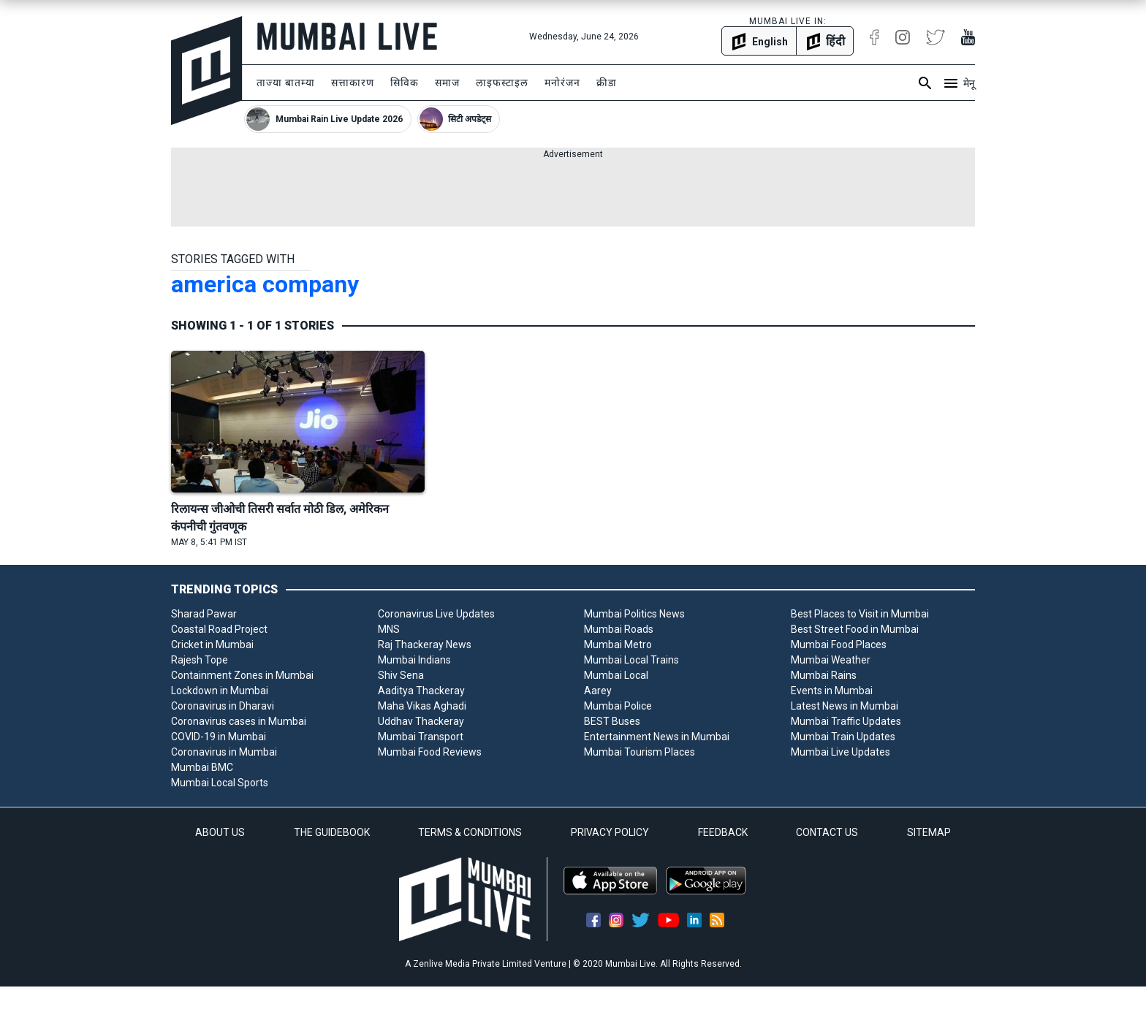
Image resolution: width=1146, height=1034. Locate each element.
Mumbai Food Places (839, 644)
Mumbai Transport (420, 736)
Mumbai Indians (414, 660)
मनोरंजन (562, 82)
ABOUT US (220, 832)
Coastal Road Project (219, 629)
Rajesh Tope (199, 660)
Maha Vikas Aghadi (422, 706)
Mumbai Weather (830, 660)
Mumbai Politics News (634, 614)
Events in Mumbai (832, 690)
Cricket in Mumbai (212, 644)
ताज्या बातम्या (286, 82)
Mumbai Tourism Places (639, 752)
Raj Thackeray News (424, 644)
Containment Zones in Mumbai (242, 675)
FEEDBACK (723, 832)
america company (265, 284)
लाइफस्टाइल (502, 82)
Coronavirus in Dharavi (222, 706)
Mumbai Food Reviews (430, 752)
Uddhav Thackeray (421, 721)
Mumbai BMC (202, 767)
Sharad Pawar (204, 614)
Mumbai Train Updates (843, 736)
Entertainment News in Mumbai (656, 736)
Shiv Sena (401, 675)
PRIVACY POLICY (610, 832)
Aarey (598, 690)
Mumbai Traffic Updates (846, 721)
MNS (389, 629)
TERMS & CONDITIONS (470, 832)
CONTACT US (827, 832)
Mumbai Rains (824, 675)
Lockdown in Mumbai (219, 690)
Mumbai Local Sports (219, 782)
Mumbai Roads (618, 629)
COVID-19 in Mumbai (218, 736)
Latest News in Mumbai (844, 706)
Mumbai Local (616, 675)
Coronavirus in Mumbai (224, 752)
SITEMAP (929, 832)
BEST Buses (612, 721)
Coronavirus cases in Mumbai (238, 721)
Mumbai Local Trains (631, 660)
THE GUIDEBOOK (332, 832)
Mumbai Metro (618, 644)
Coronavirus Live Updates (436, 614)
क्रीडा (606, 82)
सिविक (404, 82)
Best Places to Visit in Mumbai (860, 614)
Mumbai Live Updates (840, 752)
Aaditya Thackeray (421, 690)
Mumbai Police (618, 706)
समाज (447, 82)
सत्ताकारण (352, 82)
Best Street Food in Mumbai (855, 629)
